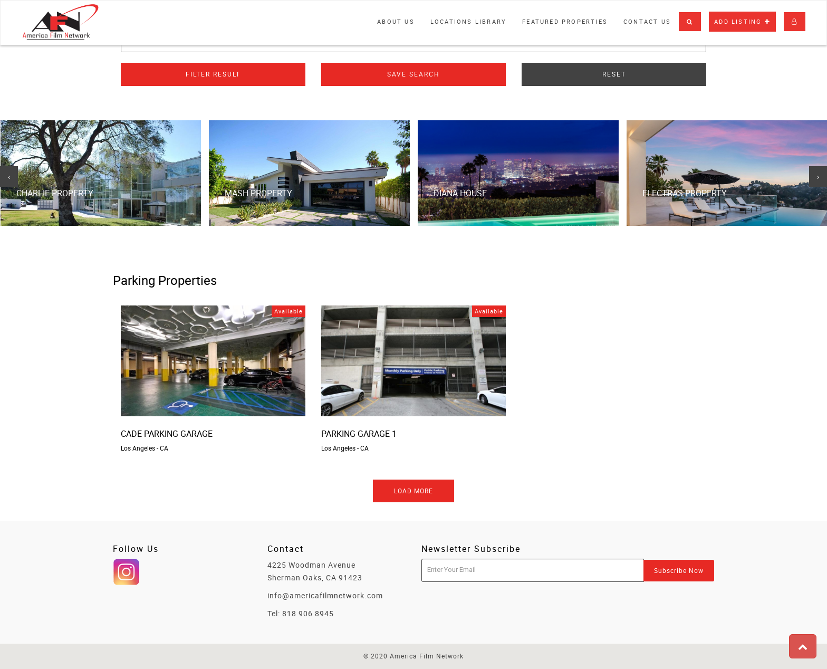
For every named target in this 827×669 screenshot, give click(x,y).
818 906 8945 (308, 613)
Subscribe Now (679, 570)
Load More (413, 490)
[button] (690, 21)
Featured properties (565, 21)
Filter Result (213, 74)
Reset (614, 74)
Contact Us (647, 21)
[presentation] (9, 176)
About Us (396, 21)
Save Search (413, 74)
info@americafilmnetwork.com (325, 595)
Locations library (468, 21)
